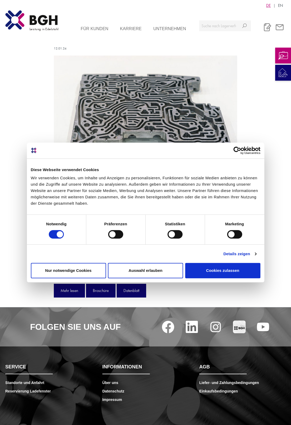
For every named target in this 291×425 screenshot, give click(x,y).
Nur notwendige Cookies (68, 270)
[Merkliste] (267, 27)
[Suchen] (244, 25)
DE (268, 5)
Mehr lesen (69, 290)
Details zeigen (236, 254)
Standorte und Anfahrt (24, 383)
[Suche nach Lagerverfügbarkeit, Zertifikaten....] (218, 25)
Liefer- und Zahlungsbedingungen (229, 383)
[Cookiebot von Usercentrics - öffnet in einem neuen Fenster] (237, 150)
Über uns (110, 383)
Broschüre (101, 290)
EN (280, 5)
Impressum (112, 399)
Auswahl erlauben (145, 270)
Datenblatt (131, 290)
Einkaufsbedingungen (218, 391)
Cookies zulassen (222, 270)
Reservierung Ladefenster (28, 391)
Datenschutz (113, 391)
